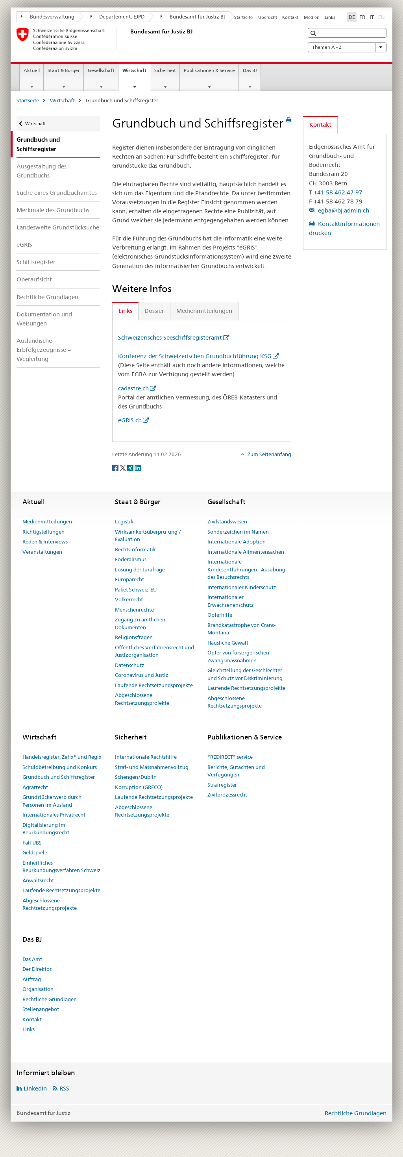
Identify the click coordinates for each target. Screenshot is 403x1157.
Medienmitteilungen (47, 521)
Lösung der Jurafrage (140, 569)
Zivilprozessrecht (227, 794)
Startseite (243, 17)
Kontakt (290, 17)
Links (330, 17)
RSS (64, 1088)
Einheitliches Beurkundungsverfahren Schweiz (61, 866)
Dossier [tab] (154, 310)
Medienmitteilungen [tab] (204, 310)
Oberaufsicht (34, 279)
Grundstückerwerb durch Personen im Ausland (51, 801)
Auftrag (31, 979)
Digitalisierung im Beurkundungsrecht (45, 829)
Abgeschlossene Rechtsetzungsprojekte (142, 699)
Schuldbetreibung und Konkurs (59, 767)
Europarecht (129, 579)
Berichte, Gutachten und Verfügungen (236, 771)
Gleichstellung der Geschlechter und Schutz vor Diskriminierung (245, 674)
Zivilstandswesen (227, 521)
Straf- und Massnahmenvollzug (152, 767)
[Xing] (131, 467)
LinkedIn (35, 1088)
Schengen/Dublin (136, 777)
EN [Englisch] (382, 16)
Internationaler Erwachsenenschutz (230, 601)
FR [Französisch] (362, 17)
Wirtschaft (136, 73)
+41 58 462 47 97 (338, 192)
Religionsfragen (134, 637)
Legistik (124, 521)
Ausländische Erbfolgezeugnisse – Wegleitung (44, 349)
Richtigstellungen (43, 532)
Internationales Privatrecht (53, 814)
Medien (312, 17)
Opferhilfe (219, 615)
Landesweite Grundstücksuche (58, 227)
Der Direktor (37, 969)
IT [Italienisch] (372, 17)
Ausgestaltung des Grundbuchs (42, 171)
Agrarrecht (35, 787)
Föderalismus (130, 559)
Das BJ (250, 70)
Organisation (38, 989)
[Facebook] (116, 467)
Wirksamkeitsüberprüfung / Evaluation (148, 536)
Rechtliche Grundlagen (47, 297)
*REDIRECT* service (230, 757)
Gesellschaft (101, 70)
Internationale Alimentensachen (245, 552)
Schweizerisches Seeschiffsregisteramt (170, 337)
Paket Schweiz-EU (136, 589)
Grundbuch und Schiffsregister (58, 777)
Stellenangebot (40, 1009)
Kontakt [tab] (320, 124)
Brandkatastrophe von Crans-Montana (241, 629)
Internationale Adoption (236, 541)
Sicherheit (165, 70)
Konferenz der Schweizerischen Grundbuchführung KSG (195, 356)
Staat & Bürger (64, 70)
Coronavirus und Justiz (141, 675)
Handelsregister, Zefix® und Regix (62, 757)
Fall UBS (32, 842)
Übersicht (267, 17)
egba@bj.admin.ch (342, 210)
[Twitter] (123, 467)
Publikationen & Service (209, 70)
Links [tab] (125, 310)
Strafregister (222, 785)
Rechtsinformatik (135, 549)
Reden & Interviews (45, 541)
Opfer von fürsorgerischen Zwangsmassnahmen (238, 656)
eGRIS (24, 244)
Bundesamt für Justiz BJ (193, 16)
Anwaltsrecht (38, 880)
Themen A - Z (347, 47)
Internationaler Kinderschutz (241, 587)
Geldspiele (34, 852)
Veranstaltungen (42, 552)
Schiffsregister (36, 262)
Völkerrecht (129, 599)
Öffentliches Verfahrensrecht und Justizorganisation (154, 651)
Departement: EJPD (118, 16)
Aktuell (32, 70)
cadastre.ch (133, 388)
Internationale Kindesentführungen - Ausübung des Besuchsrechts (246, 569)
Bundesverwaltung (47, 16)
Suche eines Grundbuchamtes (57, 192)
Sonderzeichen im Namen (238, 532)
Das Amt (32, 959)
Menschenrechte (134, 609)
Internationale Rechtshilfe (146, 757)
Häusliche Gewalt (227, 642)
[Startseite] (129, 39)
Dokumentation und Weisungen (44, 319)
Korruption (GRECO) (139, 787)
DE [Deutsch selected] (352, 17)
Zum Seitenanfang (268, 454)
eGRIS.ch (130, 420)
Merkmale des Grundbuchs (53, 210)
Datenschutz (129, 665)
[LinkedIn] (138, 467)
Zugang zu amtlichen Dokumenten (140, 623)
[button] (314, 33)
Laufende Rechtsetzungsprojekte (154, 685)
